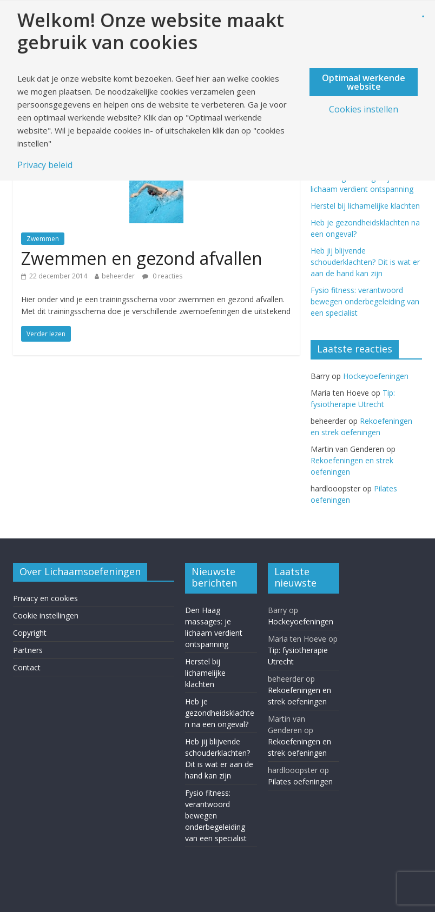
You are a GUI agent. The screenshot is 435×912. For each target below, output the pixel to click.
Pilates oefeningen (300, 781)
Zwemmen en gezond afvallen (141, 258)
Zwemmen (43, 238)
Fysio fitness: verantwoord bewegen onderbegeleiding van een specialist (365, 301)
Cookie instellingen (45, 615)
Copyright (30, 633)
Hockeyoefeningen (375, 376)
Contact (27, 667)
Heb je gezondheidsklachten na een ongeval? (219, 712)
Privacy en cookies (45, 598)
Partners (28, 650)
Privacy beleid (44, 165)
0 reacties (162, 276)
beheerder (118, 276)
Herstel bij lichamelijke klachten (365, 206)
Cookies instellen (363, 109)
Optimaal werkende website (363, 82)
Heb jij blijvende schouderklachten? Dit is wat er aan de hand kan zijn (365, 261)
